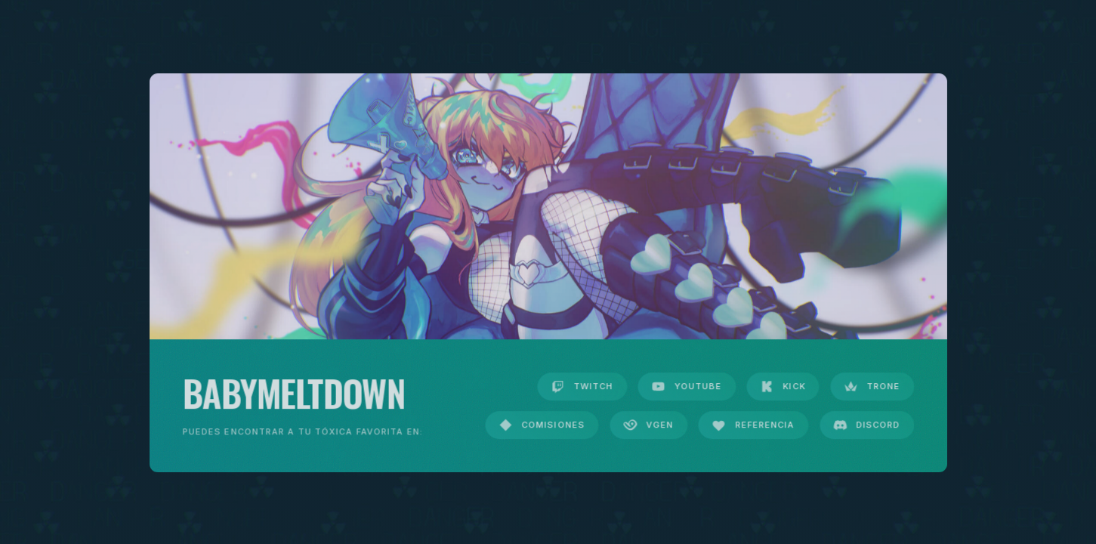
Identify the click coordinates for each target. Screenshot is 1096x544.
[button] (582, 387)
